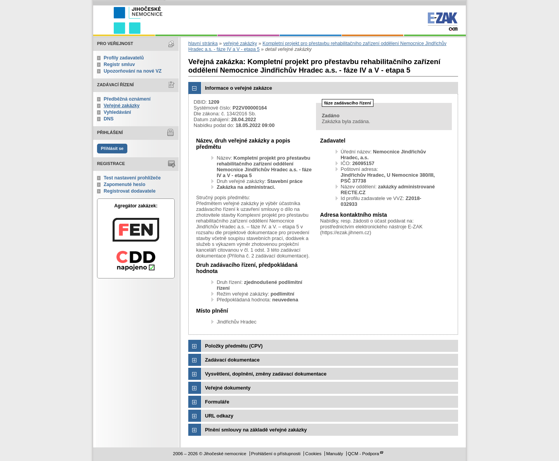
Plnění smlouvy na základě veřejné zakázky (256, 430)
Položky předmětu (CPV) (234, 346)
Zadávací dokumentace (232, 360)
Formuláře (217, 402)
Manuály (334, 453)
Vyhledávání (117, 112)
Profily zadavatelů (124, 58)
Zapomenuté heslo (124, 184)
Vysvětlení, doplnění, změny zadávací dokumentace (265, 374)
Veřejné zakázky (122, 105)
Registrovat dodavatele (130, 191)
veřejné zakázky (240, 43)
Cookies (313, 453)
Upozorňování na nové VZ (132, 71)
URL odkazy (219, 416)
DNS (109, 119)
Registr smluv (119, 64)
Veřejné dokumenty (227, 388)
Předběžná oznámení (127, 99)
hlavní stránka (203, 43)
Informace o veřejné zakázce (238, 88)
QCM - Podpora (363, 453)
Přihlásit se (112, 148)
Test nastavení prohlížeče (132, 178)
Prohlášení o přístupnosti (275, 453)
